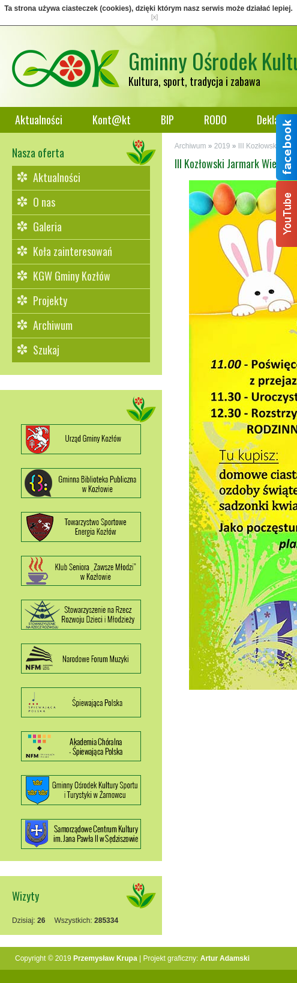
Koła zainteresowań (72, 251)
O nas (44, 202)
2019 (222, 146)
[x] (154, 16)
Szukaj (46, 350)
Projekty (50, 300)
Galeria (47, 226)
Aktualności (38, 119)
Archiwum (53, 325)
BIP (167, 119)
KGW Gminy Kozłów (71, 276)
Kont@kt (111, 119)
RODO (215, 119)
